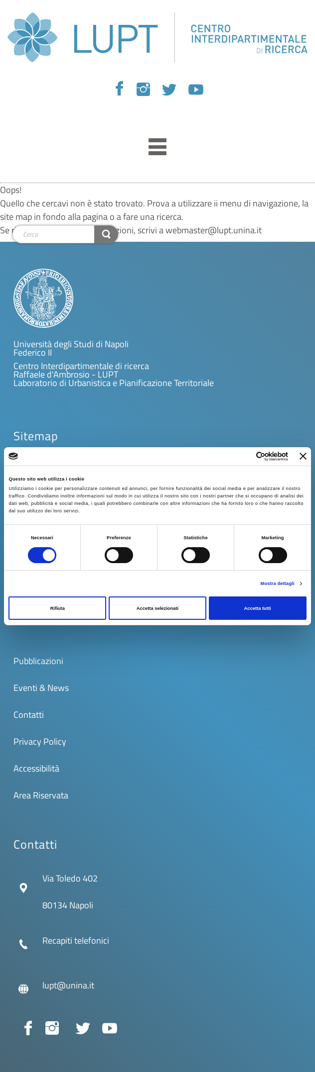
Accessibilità (36, 768)
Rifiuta (57, 608)
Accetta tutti (257, 608)
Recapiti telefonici (75, 940)
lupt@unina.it (68, 985)
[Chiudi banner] (303, 456)
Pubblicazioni (38, 661)
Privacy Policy (39, 741)
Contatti (28, 714)
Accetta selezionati (157, 608)
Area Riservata (40, 795)
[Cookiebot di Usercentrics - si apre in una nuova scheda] (244, 456)
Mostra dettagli (278, 583)
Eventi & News (41, 687)
